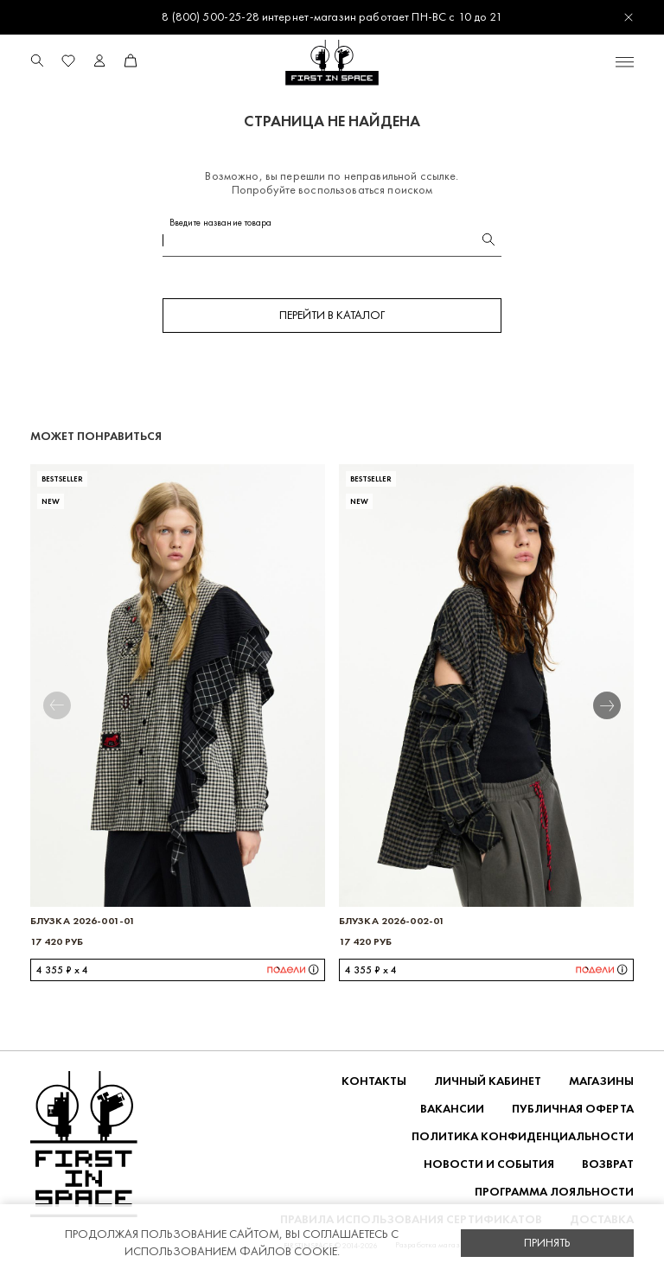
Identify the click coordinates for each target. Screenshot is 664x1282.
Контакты (374, 1081)
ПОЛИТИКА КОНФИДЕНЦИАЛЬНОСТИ (523, 1136)
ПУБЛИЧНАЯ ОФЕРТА (573, 1108)
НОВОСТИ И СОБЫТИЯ (489, 1164)
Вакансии (452, 1108)
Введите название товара (220, 222)
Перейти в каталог (332, 315)
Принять (547, 1242)
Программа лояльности (554, 1191)
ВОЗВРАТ (608, 1164)
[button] (619, 705)
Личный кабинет (487, 1081)
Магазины (601, 1081)
